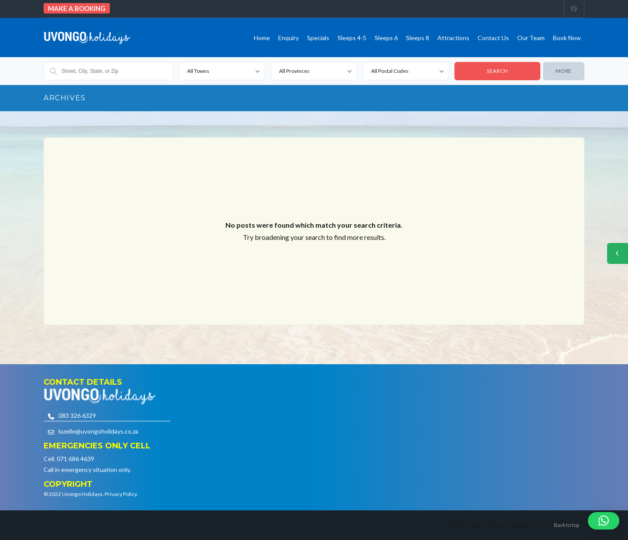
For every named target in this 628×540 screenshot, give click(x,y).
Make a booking (77, 8)
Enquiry (288, 37)
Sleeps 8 (417, 37)
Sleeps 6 (386, 37)
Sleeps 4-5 (352, 37)
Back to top (566, 525)
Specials (318, 37)
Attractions (453, 37)
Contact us (493, 37)
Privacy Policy (121, 494)
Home (262, 37)
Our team (531, 37)
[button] (603, 521)
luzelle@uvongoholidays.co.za (98, 431)
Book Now (567, 37)
